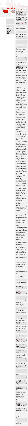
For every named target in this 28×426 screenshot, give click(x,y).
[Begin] (24, 9)
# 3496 (26, 420)
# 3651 (26, 18)
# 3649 (26, 23)
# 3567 (26, 351)
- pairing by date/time (9, 26)
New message (17, 9)
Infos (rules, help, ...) (9, 30)
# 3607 (26, 317)
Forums (8, 28)
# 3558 (26, 366)
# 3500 (26, 409)
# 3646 (26, 42)
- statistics (8, 32)
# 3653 (26, 12)
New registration (13, 11)
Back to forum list (21, 9)
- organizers (8, 33)
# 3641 (26, 58)
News (7, 29)
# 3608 (26, 298)
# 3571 (26, 345)
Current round (8, 25)
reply (22, 12)
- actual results (8, 31)
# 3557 (26, 371)
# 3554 (26, 359)
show (26, 8)
